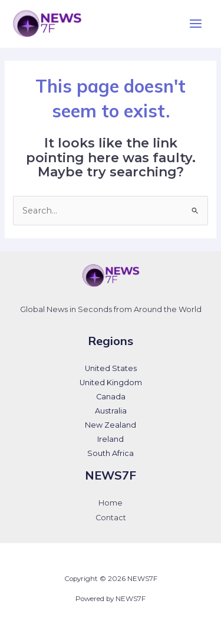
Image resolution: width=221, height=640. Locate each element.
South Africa (110, 453)
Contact (110, 517)
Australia (111, 410)
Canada (111, 396)
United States (111, 368)
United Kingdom (111, 382)
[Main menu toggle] (195, 23)
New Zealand (110, 425)
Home (110, 502)
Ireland (110, 439)
